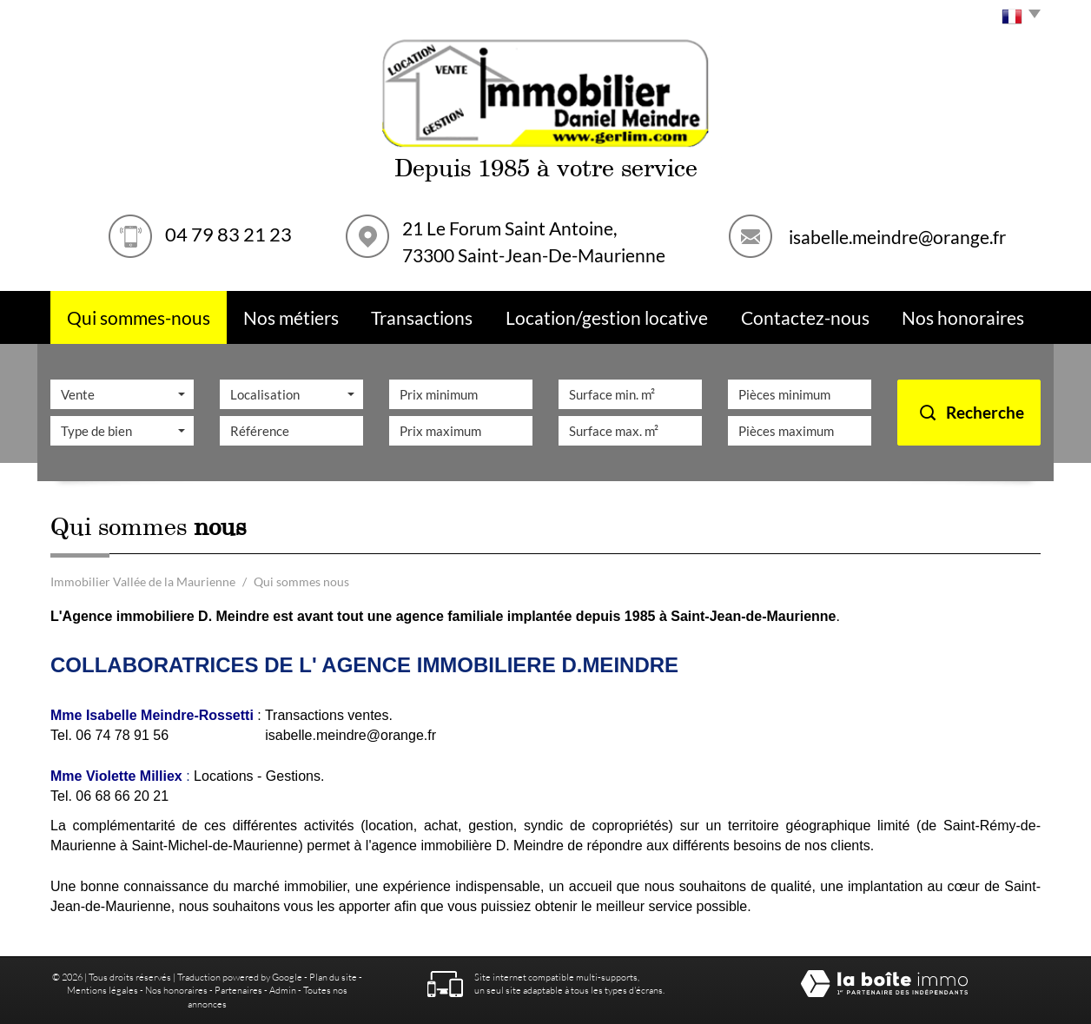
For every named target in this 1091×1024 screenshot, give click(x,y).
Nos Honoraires (963, 317)
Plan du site (333, 976)
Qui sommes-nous (138, 317)
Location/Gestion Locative (607, 317)
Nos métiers (291, 317)
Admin (282, 989)
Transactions (422, 317)
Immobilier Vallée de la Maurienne (142, 581)
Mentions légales (102, 989)
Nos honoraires (176, 989)
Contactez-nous (805, 317)
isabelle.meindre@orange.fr (897, 236)
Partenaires (238, 989)
